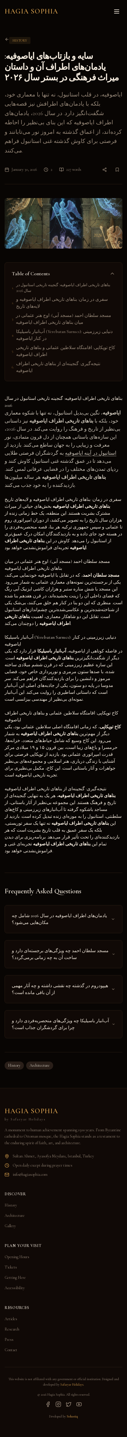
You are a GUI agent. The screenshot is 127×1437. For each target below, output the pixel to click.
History (14, 1065)
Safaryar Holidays (71, 1384)
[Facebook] (48, 1404)
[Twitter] (69, 1404)
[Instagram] (58, 1404)
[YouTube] (79, 1404)
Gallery (10, 1225)
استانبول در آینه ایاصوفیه (90, 453)
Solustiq (72, 1416)
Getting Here (15, 1277)
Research (12, 1329)
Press (9, 1339)
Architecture (40, 1065)
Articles (11, 1318)
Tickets (11, 1267)
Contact (11, 1349)
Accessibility (15, 1287)
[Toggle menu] (116, 11)
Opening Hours (17, 1256)
